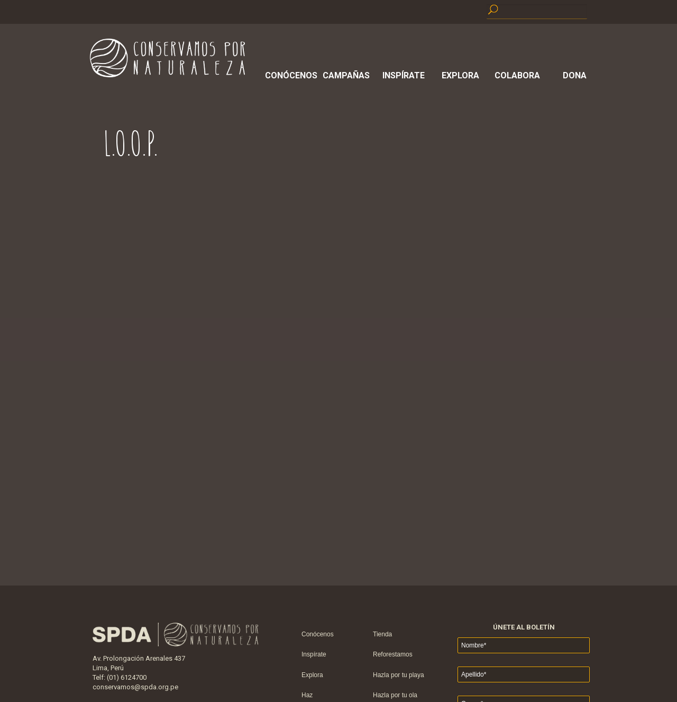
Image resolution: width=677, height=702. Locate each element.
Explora (460, 75)
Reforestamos (393, 654)
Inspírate (403, 75)
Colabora (517, 75)
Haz (307, 695)
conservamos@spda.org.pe (135, 687)
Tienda (382, 634)
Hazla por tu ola (395, 695)
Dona (575, 75)
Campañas (346, 75)
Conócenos (289, 75)
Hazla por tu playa (398, 675)
